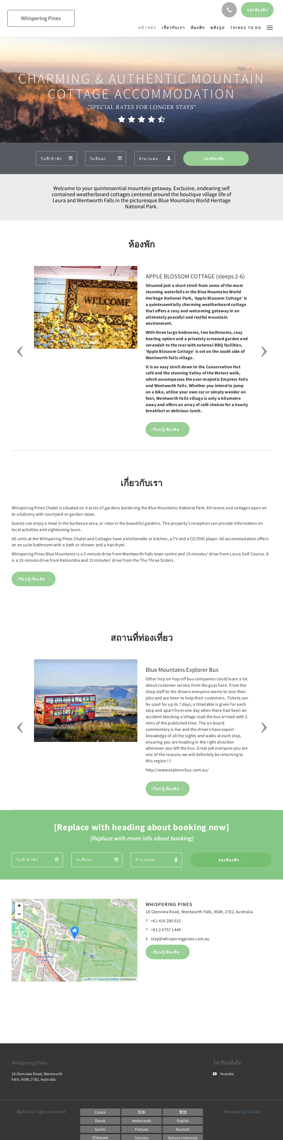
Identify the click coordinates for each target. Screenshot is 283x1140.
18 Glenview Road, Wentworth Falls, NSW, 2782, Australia (199, 911)
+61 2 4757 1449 (166, 929)
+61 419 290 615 (166, 920)
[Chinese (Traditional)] (183, 1112)
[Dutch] (141, 1120)
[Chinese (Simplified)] (141, 1112)
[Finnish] (100, 1129)
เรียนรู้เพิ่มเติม (165, 429)
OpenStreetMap (108, 979)
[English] (183, 1120)
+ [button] (19, 906)
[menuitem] (148, 27)
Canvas (253, 1111)
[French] (141, 1129)
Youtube (223, 1073)
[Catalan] (100, 1112)
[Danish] (100, 1120)
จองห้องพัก (213, 158)
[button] (270, 27)
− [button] (19, 914)
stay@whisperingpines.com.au (180, 938)
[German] (183, 1129)
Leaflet (87, 979)
